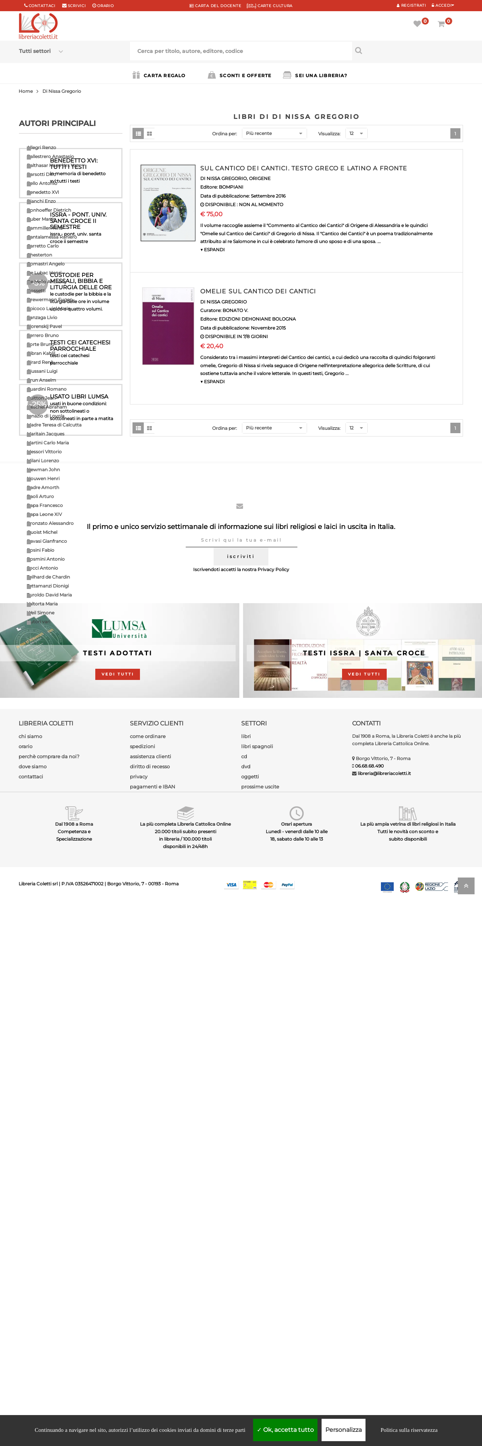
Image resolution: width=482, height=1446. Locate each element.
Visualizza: (329, 133)
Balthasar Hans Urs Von (53, 165)
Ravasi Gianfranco (47, 541)
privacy (138, 1309)
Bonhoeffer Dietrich (49, 210)
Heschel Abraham (47, 407)
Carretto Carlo (43, 246)
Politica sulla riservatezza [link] (408, 1430)
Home (26, 91)
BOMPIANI (231, 187)
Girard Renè (40, 362)
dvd (245, 1299)
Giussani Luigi (42, 371)
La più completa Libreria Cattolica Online (185, 1356)
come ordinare (148, 1269)
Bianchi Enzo (41, 201)
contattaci (31, 1309)
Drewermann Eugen (50, 299)
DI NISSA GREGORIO (223, 178)
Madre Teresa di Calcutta (54, 425)
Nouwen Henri (43, 478)
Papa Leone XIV (44, 514)
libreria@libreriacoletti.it (384, 1305)
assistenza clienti (150, 1289)
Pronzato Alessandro (50, 523)
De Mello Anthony (47, 281)
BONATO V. (235, 310)
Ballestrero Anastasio (50, 156)
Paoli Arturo (40, 496)
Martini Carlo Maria (48, 442)
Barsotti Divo (41, 174)
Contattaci (42, 5)
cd (244, 1289)
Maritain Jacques (45, 434)
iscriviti (241, 1088)
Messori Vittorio (44, 451)
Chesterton (39, 255)
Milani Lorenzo (43, 460)
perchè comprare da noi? (49, 1289)
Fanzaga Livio (42, 317)
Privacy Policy (273, 1102)
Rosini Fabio (40, 550)
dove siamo (33, 1299)
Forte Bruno (40, 344)
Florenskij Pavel (44, 326)
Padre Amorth (43, 487)
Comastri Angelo (46, 264)
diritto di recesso (150, 1299)
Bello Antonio (42, 183)
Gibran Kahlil (41, 353)
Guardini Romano (47, 389)
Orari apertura (296, 1356)
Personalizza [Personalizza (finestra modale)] (343, 1429)
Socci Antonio (42, 568)
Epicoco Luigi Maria (48, 308)
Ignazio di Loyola (45, 416)
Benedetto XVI (43, 192)
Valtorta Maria (42, 604)
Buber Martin (41, 219)
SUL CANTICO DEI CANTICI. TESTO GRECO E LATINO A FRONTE (303, 168)
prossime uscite (260, 1319)
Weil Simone (40, 612)
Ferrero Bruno (43, 335)
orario (105, 5)
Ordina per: (224, 133)
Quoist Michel (42, 532)
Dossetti (36, 290)
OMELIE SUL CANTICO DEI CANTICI (258, 291)
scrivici (77, 5)
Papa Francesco (45, 505)
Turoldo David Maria (49, 595)
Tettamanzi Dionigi (48, 586)
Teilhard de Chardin (48, 577)
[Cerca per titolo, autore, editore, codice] (407, 50)
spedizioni (142, 1279)
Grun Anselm (41, 380)
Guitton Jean (41, 398)
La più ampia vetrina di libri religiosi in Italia (408, 1356)
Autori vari (38, 621)
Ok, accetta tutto (285, 1429)
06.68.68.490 (369, 1298)
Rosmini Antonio (46, 559)
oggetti (250, 1309)
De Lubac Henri (44, 272)
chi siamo (30, 1269)
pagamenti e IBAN (152, 1319)
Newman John (43, 469)
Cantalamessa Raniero (52, 237)
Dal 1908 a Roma (74, 1356)
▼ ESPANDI (212, 249)
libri (246, 1269)
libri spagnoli (257, 1279)
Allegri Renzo (41, 147)
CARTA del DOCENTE (215, 5)
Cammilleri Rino (45, 228)
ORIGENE (260, 178)
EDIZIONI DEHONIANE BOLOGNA (257, 319)
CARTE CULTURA (270, 5)
